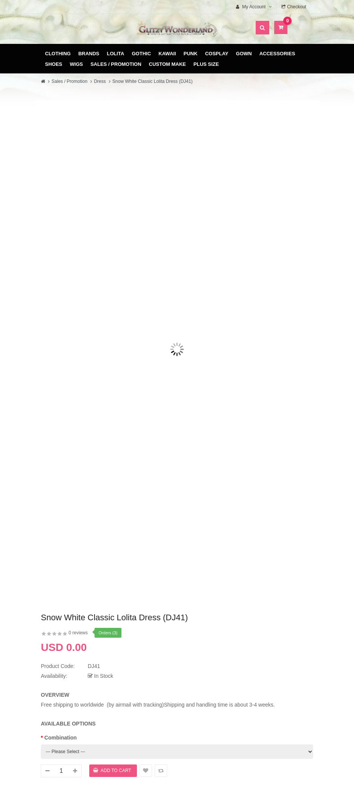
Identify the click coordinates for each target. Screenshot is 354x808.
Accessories (277, 53)
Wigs (76, 64)
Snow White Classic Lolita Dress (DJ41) (152, 81)
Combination (60, 738)
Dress (100, 81)
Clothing (58, 53)
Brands (88, 53)
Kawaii (167, 53)
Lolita (115, 53)
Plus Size (206, 64)
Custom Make (167, 64)
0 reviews (78, 632)
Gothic (141, 53)
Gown (244, 53)
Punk (190, 53)
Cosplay (216, 53)
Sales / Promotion (115, 64)
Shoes (53, 64)
